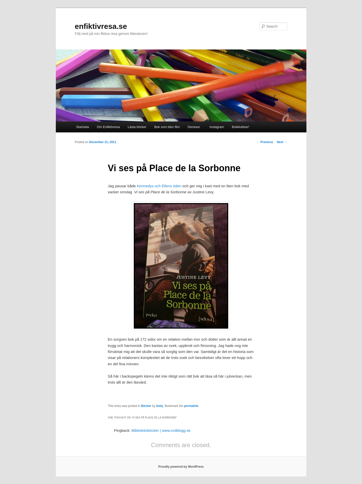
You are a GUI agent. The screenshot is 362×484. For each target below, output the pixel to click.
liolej (159, 406)
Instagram (216, 127)
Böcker (146, 406)
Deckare (194, 127)
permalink (191, 406)
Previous (265, 142)
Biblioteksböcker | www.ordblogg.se (161, 430)
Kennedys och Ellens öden (158, 186)
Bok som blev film (167, 127)
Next (282, 142)
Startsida (82, 127)
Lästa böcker (137, 127)
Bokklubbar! (240, 127)
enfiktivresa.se (101, 26)
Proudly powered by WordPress (181, 466)
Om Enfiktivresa (108, 127)
